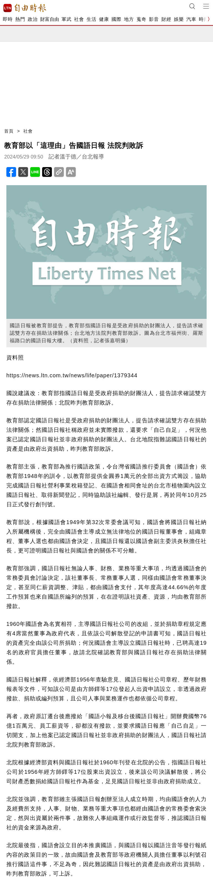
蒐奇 (141, 19)
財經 (166, 19)
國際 (116, 19)
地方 (129, 19)
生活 (91, 19)
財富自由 (49, 19)
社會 (79, 19)
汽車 (191, 19)
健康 (104, 19)
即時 (7, 19)
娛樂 (179, 19)
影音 (154, 19)
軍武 (66, 19)
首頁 (9, 131)
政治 (32, 19)
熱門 (20, 19)
